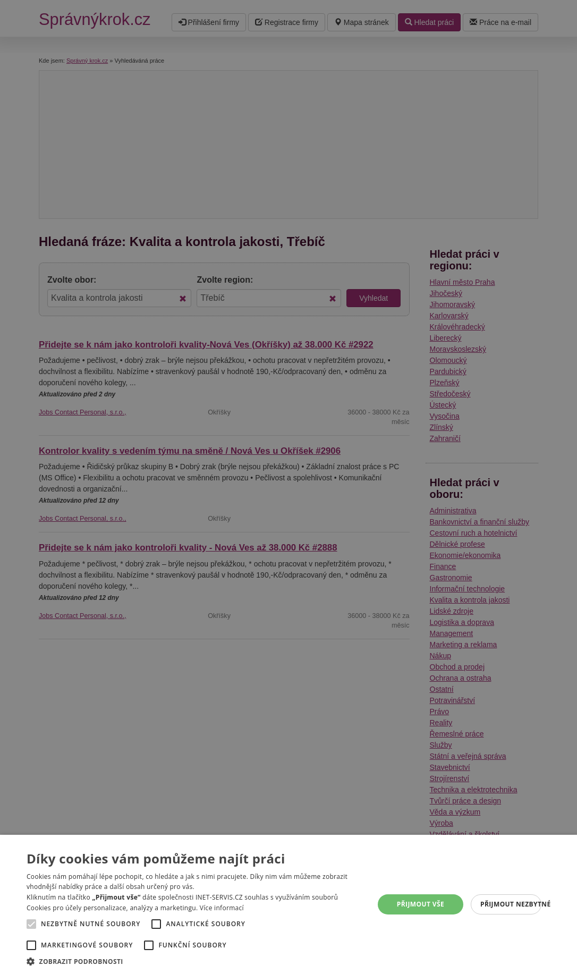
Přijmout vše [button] (420, 904)
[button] (195, 961)
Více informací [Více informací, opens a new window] (222, 907)
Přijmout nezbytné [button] (510, 904)
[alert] (288, 487)
